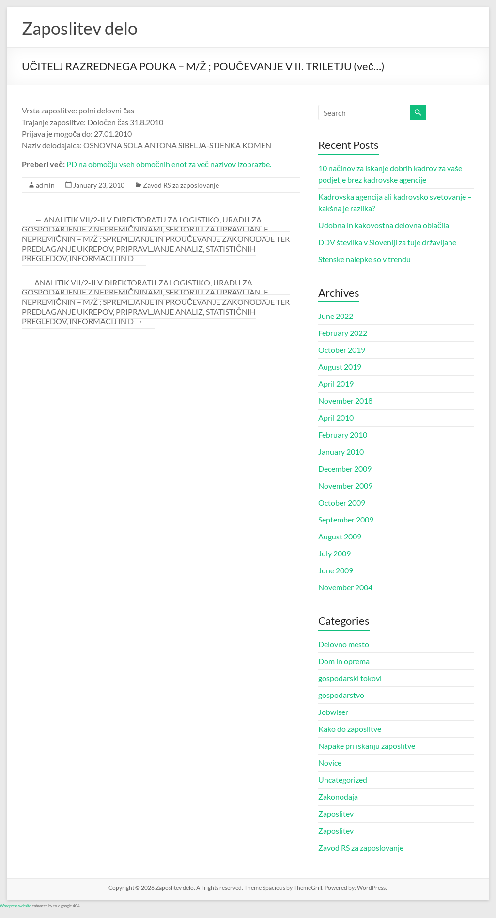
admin (45, 185)
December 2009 (345, 468)
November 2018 (345, 400)
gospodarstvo (341, 694)
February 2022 (342, 332)
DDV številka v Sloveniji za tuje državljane (387, 242)
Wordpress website (15, 905)
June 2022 (335, 315)
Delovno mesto (343, 644)
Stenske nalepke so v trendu (364, 259)
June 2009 (335, 570)
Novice (329, 762)
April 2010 (336, 417)
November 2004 (345, 587)
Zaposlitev (336, 813)
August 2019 (339, 366)
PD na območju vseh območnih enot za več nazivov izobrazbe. (168, 164)
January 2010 (341, 451)
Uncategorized (342, 779)
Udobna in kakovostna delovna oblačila (383, 225)
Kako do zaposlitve (349, 728)
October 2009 (341, 502)
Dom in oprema (344, 660)
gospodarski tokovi (350, 677)
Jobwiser (333, 711)
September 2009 (345, 519)
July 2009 (334, 553)
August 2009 (339, 536)
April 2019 (336, 383)
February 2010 (342, 434)
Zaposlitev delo (80, 28)
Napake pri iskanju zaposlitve (366, 745)
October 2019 (341, 349)
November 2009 (345, 485)
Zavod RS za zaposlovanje (181, 185)
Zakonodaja (338, 796)
